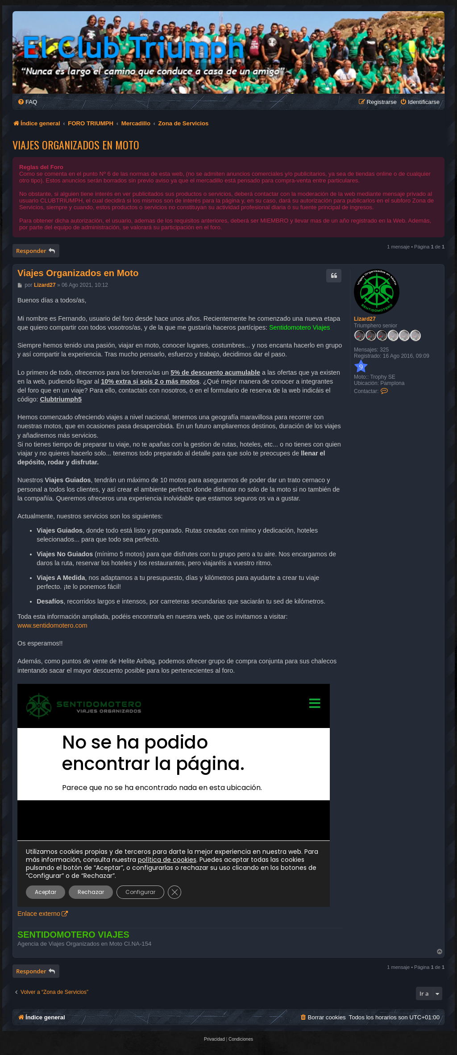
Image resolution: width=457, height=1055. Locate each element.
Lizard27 (365, 319)
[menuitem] (27, 101)
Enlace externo (38, 913)
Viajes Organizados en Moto (75, 145)
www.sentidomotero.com (52, 625)
